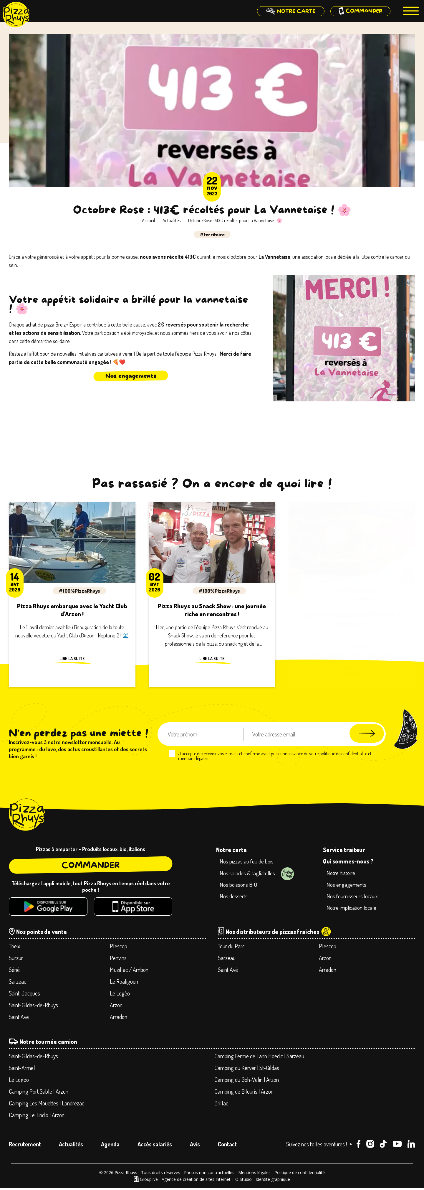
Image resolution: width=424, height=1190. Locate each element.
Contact (227, 1146)
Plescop (118, 947)
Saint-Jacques (24, 994)
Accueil (148, 220)
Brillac (221, 1104)
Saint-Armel (22, 1069)
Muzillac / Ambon (129, 971)
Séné (14, 971)
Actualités (171, 220)
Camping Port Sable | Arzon (38, 1093)
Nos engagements (130, 376)
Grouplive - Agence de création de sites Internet (185, 1181)
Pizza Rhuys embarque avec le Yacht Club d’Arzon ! (72, 611)
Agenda (110, 1146)
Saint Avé (19, 1018)
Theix (14, 947)
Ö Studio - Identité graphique (262, 1181)
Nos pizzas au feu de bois (247, 861)
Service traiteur (344, 849)
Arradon (118, 1018)
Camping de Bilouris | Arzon (244, 1093)
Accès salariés (155, 1146)
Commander (91, 865)
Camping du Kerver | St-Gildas (246, 1069)
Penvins (118, 959)
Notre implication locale (352, 909)
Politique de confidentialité (299, 1174)
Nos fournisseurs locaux (353, 897)
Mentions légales (254, 1174)
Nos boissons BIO (239, 885)
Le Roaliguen (124, 983)
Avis (195, 1146)
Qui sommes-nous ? (348, 861)
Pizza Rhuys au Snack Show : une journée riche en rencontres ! (212, 611)
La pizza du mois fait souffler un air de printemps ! (351, 619)
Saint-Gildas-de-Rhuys (33, 1006)
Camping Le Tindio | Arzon (36, 1116)
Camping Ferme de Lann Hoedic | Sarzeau (259, 1057)
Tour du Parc (231, 947)
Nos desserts (235, 897)
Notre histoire (341, 873)
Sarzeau (17, 983)
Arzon (116, 1006)
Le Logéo (120, 994)
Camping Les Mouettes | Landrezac (46, 1104)
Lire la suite (72, 661)
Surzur (16, 959)
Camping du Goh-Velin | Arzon (246, 1081)
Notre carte (231, 849)
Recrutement (25, 1146)
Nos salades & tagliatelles (249, 873)
